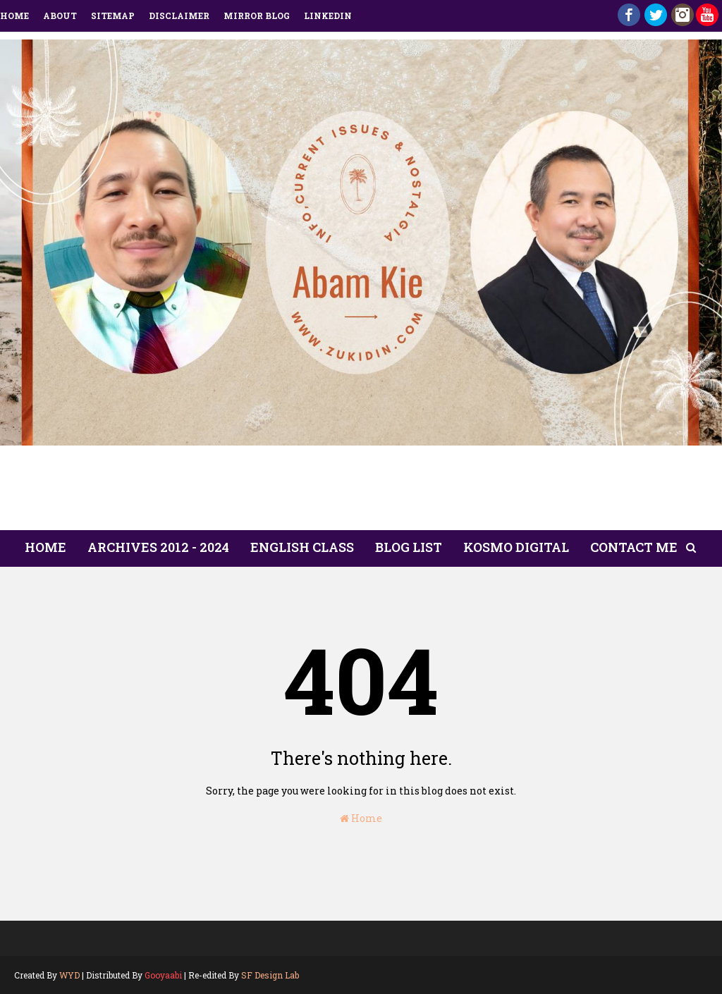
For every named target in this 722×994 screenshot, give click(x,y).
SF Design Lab (270, 975)
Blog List (408, 547)
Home (14, 15)
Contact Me (634, 547)
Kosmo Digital (516, 547)
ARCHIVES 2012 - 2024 (158, 547)
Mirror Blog (257, 15)
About (60, 15)
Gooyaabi (163, 975)
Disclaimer (179, 15)
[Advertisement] (361, 492)
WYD (69, 975)
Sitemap (113, 15)
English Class (302, 547)
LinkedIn (328, 15)
